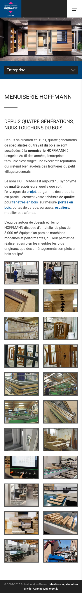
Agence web (40, 588)
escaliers (62, 207)
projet (31, 192)
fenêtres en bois (25, 202)
